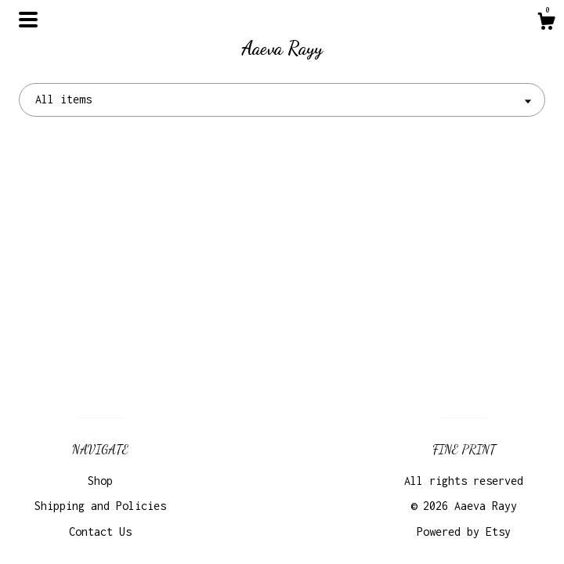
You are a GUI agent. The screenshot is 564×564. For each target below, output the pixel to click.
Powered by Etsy (464, 531)
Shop (100, 480)
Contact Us (100, 531)
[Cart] (546, 23)
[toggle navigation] (28, 19)
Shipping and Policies (100, 505)
